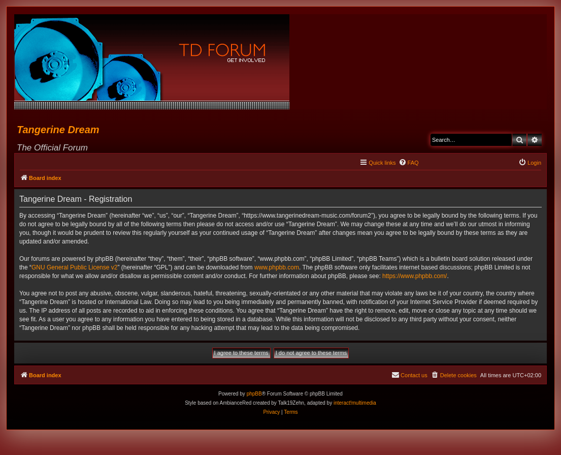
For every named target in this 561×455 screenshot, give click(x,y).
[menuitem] (409, 163)
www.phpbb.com (276, 267)
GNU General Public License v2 (74, 267)
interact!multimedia (355, 403)
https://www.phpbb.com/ (414, 276)
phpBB (254, 394)
